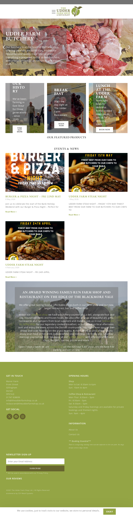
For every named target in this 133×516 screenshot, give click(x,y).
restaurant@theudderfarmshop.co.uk (25, 403)
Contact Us (74, 434)
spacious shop (39, 329)
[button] (3, 47)
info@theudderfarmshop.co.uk (21, 400)
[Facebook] (16, 416)
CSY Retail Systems (25, 493)
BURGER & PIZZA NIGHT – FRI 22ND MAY (33, 196)
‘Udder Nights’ (77, 351)
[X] (9, 416)
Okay (109, 511)
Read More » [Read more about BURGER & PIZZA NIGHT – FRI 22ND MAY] (10, 211)
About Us (73, 429)
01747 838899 (13, 397)
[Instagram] (23, 416)
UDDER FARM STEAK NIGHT (88, 196)
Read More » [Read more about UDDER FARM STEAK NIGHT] (74, 214)
